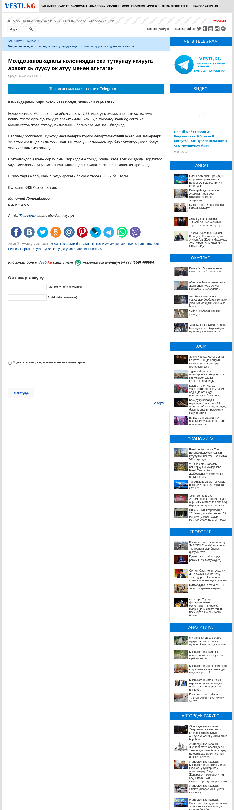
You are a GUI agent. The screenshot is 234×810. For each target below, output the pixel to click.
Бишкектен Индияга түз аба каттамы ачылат (206, 206)
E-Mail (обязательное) (62, 297)
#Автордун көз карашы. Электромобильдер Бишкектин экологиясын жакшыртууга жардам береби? (198, 772)
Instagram (218, 28)
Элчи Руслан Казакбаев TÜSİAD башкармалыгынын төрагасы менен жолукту (206, 222)
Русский (219, 20)
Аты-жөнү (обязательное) (65, 286)
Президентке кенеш (176, 6)
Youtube (211, 28)
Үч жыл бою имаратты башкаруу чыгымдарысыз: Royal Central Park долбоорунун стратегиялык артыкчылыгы (206, 470)
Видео (28, 20)
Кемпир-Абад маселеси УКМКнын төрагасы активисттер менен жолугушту (204, 195)
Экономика (79, 6)
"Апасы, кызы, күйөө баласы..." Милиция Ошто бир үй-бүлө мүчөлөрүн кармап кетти (208, 328)
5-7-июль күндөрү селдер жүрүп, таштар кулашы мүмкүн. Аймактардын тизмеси (208, 641)
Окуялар (113, 6)
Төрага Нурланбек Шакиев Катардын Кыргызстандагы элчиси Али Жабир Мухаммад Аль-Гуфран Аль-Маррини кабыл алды (208, 239)
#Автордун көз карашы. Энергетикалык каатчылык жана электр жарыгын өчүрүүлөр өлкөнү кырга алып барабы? (201, 720)
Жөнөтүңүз (21, 393)
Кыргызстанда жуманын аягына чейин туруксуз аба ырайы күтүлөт (206, 655)
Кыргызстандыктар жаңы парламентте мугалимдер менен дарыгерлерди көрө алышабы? (200, 683)
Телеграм (27, 216)
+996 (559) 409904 (138, 262)
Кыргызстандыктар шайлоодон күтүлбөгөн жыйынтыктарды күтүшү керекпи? (208, 669)
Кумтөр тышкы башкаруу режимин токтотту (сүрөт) (205, 558)
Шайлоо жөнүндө (205, 6)
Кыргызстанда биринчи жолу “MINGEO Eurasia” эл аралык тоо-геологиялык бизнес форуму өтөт (207, 547)
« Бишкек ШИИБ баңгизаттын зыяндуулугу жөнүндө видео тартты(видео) (105, 243)
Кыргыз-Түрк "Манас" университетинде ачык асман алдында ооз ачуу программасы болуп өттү (207, 390)
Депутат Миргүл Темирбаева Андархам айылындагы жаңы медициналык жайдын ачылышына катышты (200, 803)
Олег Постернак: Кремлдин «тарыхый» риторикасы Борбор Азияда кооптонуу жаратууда (206, 180)
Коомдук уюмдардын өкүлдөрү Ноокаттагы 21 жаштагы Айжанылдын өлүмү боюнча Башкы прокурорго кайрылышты (207, 406)
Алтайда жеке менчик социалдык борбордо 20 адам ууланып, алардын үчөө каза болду (208, 301)
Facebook (205, 28)
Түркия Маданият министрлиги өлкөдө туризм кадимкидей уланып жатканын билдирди (206, 376)
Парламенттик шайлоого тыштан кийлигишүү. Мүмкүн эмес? (196, 693)
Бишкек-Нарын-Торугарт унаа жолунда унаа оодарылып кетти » (55, 249)
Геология (138, 6)
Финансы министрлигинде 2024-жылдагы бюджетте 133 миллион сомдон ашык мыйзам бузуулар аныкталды (207, 514)
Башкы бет (48, 6)
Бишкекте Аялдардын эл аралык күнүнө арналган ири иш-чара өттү (207, 421)
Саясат (63, 6)
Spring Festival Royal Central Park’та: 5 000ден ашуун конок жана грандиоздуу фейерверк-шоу (206, 361)
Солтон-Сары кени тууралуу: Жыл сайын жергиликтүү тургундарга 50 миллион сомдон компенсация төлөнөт (208, 575)
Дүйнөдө (153, 6)
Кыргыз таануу (74, 20)
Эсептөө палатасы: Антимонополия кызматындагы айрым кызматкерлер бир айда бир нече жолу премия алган (208, 500)
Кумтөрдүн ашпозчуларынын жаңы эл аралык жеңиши (207, 587)
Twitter (198, 28)
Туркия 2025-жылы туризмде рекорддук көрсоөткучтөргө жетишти (207, 485)
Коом (125, 6)
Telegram (224, 28)
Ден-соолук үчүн (101, 20)
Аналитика (97, 6)
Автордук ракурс (47, 20)
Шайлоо (14, 20)
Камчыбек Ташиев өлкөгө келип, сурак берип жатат (205, 270)
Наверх (158, 403)
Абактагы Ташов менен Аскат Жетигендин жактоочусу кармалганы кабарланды (207, 286)
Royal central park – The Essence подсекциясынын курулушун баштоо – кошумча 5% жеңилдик (208, 454)
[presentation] (42, 377)
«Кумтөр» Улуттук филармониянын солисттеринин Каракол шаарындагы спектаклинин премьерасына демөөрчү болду (206, 607)
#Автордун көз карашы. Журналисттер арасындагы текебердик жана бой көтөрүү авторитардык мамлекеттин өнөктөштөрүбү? (200, 732)
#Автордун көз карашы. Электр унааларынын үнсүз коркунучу (195, 761)
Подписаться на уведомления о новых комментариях (49, 362)
